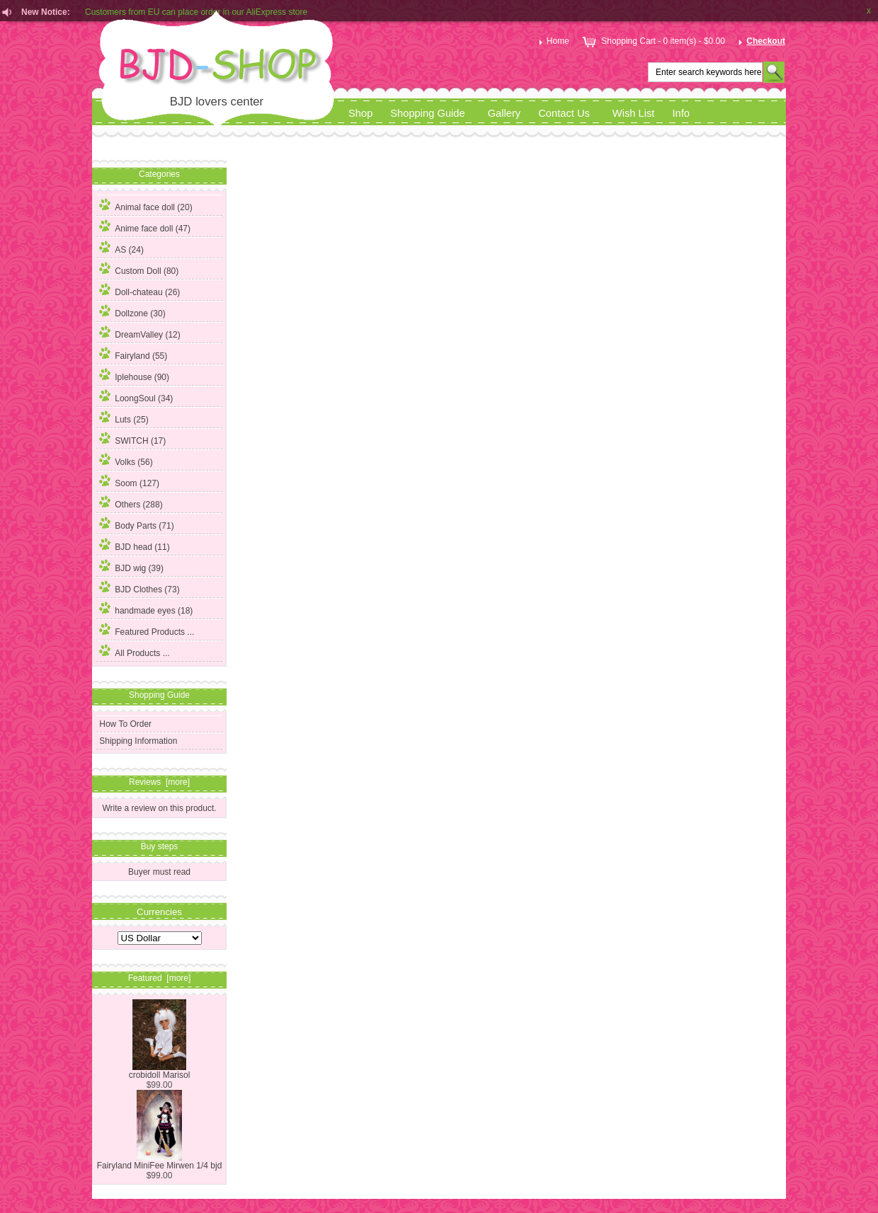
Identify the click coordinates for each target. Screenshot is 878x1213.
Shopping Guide (427, 113)
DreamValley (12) (139, 333)
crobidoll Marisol (159, 1071)
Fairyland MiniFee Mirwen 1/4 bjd (159, 1162)
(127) (129, 483)
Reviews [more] (159, 782)
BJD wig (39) (131, 566)
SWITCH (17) (132, 439)
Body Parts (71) (136, 524)
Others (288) (130, 502)
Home (552, 41)
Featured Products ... (146, 630)
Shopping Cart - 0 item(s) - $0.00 (652, 41)
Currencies (159, 911)
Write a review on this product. (159, 808)
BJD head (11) (134, 545)
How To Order (125, 724)
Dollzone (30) (132, 311)
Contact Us (564, 113)
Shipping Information (138, 741)
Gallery (504, 113)
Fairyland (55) (133, 354)
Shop (360, 113)
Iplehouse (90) (134, 375)
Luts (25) (123, 417)
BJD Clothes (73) (139, 587)
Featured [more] (159, 978)
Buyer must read (159, 872)
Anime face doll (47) (144, 226)
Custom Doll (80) (138, 269)
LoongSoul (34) (136, 396)
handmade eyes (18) (146, 609)
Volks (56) (125, 460)
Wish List (633, 113)
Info (681, 113)
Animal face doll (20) (145, 205)
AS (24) (121, 248)
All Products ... (134, 651)
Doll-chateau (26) (139, 290)
